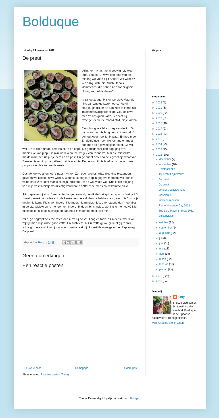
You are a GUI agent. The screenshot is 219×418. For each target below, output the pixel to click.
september (166, 227)
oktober (164, 222)
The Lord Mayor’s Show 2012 (176, 210)
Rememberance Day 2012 (174, 205)
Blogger (134, 398)
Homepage (81, 368)
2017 (159, 128)
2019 (159, 118)
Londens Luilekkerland (172, 189)
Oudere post (130, 368)
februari (164, 264)
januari (163, 269)
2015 (159, 139)
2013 (159, 149)
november (165, 164)
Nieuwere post (32, 368)
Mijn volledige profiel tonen (168, 322)
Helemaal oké (167, 169)
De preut (164, 184)
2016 (159, 133)
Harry (181, 297)
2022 (159, 102)
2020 (159, 113)
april (162, 253)
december (165, 159)
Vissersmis (165, 195)
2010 (159, 281)
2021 (159, 107)
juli (161, 238)
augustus (165, 233)
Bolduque (51, 21)
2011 (159, 276)
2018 (159, 123)
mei (161, 248)
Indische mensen (169, 200)
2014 (159, 144)
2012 (159, 154)
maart (163, 259)
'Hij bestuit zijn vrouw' (171, 174)
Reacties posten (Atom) (55, 374)
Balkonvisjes (166, 215)
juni (161, 243)
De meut (164, 179)
